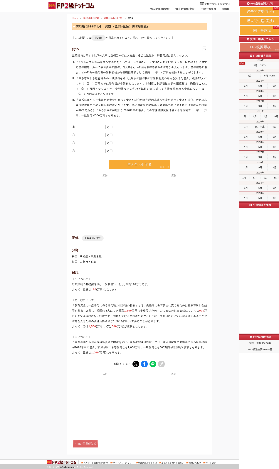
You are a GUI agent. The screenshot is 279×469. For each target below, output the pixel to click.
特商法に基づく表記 (147, 462)
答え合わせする (139, 164)
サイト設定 (211, 462)
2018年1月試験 (91, 18)
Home (75, 18)
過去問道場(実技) (185, 8)
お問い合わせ (195, 462)
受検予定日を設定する (217, 4)
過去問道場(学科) (160, 8)
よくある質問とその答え (172, 462)
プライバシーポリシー (123, 462)
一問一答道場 (208, 8)
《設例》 (98, 37)
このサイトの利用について (95, 462)
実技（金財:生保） (113, 18)
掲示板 (225, 8)
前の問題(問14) (86, 443)
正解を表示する (92, 238)
